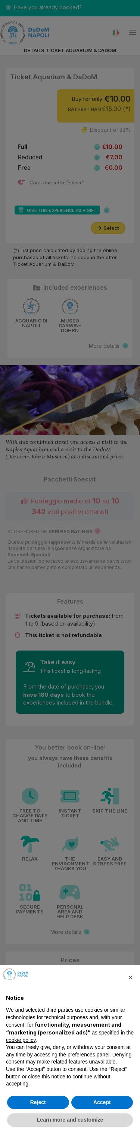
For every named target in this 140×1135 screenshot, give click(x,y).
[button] (130, 977)
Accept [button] (102, 1102)
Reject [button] (38, 1102)
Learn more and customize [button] (70, 1120)
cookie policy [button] (20, 1040)
